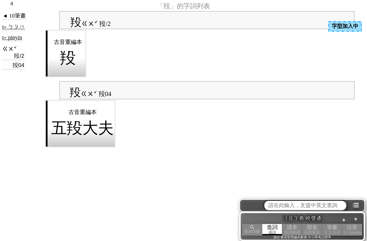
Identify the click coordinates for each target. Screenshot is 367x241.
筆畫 (332, 229)
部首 (312, 229)
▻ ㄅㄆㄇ (13, 27)
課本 (292, 229)
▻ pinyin (12, 37)
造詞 (272, 229)
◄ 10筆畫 (14, 16)
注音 (352, 229)
